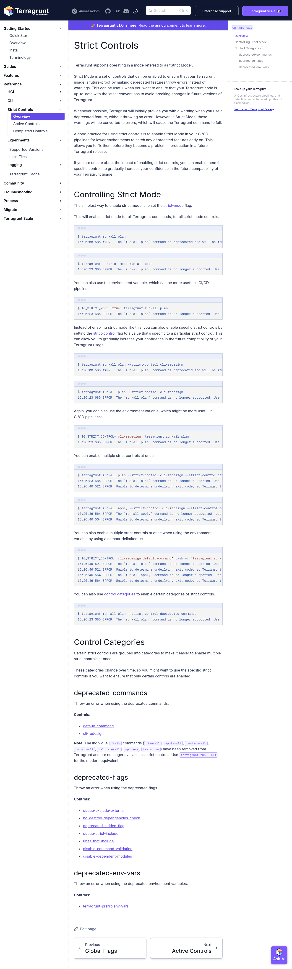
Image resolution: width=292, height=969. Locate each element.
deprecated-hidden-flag (104, 825)
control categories (120, 594)
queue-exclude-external (104, 810)
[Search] (168, 10)
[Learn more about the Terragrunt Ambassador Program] (86, 11)
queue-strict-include (100, 833)
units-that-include (98, 841)
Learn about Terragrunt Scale (254, 109)
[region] (148, 239)
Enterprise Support (216, 11)
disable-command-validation (107, 848)
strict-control (104, 333)
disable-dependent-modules (107, 856)
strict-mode (174, 205)
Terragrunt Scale (265, 11)
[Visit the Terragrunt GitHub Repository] (112, 11)
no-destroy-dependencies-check (111, 818)
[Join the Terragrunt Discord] (126, 11)
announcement (168, 25)
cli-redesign (93, 733)
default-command (98, 726)
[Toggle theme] (135, 11)
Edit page (85, 929)
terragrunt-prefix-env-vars (106, 906)
